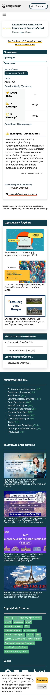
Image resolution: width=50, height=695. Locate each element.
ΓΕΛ (26, 626)
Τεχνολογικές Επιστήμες (20, 425)
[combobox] (38, 6)
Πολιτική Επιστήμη (19, 188)
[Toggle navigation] (5, 14)
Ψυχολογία (14, 432)
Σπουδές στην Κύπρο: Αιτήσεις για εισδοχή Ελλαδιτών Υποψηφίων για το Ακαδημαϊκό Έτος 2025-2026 (24, 322)
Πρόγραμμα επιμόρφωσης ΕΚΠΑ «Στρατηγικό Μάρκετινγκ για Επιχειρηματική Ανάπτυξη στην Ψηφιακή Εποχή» (25, 483)
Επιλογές (42, 687)
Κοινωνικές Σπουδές (16, 73)
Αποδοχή (42, 680)
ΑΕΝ (38, 635)
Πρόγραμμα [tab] (9, 58)
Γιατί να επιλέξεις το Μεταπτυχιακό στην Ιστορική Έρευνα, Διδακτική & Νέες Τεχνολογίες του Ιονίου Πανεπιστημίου (25, 520)
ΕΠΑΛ (28, 622)
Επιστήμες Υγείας (17, 402)
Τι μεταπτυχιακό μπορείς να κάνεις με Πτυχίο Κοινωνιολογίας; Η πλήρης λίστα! (24, 287)
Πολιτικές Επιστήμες (19, 419)
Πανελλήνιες (10, 618)
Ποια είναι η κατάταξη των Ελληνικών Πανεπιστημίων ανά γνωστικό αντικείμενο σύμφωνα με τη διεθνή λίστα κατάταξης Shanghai (23, 557)
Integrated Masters (13, 626)
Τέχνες (11, 422)
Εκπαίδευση (14, 396)
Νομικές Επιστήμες (18, 412)
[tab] (25, 134)
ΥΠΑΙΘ (8, 622)
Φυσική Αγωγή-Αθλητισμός (22, 429)
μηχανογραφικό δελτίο (30, 618)
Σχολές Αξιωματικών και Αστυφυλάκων (23, 639)
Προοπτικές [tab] (9, 63)
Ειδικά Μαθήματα (13, 631)
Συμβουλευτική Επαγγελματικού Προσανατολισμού (25, 43)
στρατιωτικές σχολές (14, 635)
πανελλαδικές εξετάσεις (16, 647)
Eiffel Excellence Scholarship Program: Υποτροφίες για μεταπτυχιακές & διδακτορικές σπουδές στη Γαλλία (23, 595)
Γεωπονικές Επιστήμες (19, 392)
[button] (25, 173)
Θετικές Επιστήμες (18, 406)
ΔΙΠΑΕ (30, 635)
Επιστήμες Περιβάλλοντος (22, 399)
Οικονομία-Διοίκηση (19, 416)
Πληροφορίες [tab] (10, 52)
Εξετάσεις (18, 622)
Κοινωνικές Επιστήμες (19, 351)
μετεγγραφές (30, 631)
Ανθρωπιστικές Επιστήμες (22, 389)
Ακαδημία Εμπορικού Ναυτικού (19, 643)
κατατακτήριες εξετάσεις (16, 652)
